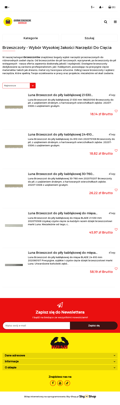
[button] (112, 7)
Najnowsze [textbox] (10, 85)
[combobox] (19, 85)
